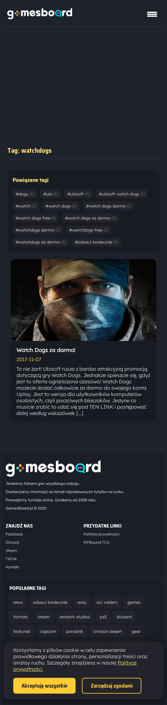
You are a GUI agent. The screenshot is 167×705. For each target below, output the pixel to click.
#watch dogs (61, 205)
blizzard (124, 616)
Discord (12, 542)
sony (81, 602)
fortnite (20, 616)
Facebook (14, 534)
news (18, 602)
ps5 (103, 616)
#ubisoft (78, 193)
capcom (48, 631)
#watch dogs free (36, 217)
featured (21, 631)
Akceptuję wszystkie (44, 686)
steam (44, 616)
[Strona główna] (39, 17)
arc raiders (106, 602)
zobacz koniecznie (50, 602)
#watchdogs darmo (38, 229)
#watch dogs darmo (108, 205)
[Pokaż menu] (152, 14)
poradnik (74, 631)
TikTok (11, 558)
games (133, 602)
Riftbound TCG (96, 542)
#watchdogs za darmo (40, 241)
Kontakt (12, 567)
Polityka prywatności (102, 534)
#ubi (50, 193)
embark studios (75, 616)
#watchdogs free (88, 229)
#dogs (25, 193)
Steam (11, 550)
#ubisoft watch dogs (122, 193)
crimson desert (107, 631)
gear (136, 631)
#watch (26, 205)
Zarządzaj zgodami (112, 686)
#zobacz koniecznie (96, 241)
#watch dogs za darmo (90, 217)
